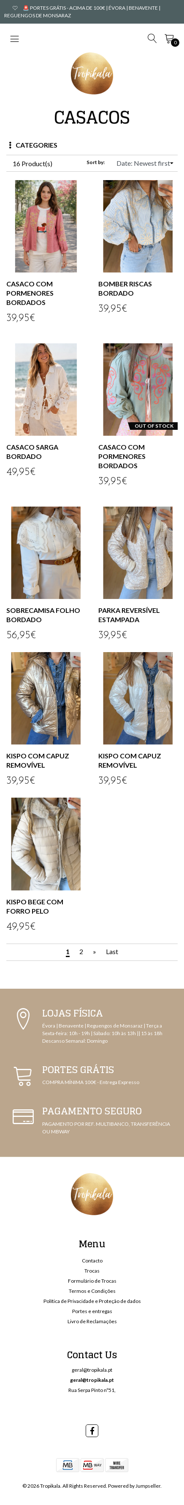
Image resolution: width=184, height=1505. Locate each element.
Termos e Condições (92, 1291)
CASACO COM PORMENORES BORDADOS (30, 293)
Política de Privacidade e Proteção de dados (92, 1301)
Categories (33, 145)
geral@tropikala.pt (92, 1370)
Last (112, 951)
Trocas (92, 1271)
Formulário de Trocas (92, 1281)
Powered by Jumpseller (134, 1486)
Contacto (92, 1260)
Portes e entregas (92, 1311)
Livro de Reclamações (92, 1321)
